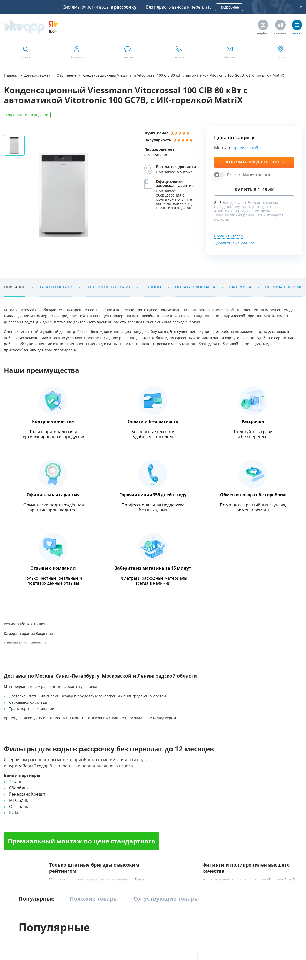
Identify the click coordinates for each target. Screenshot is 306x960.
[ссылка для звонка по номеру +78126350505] (178, 52)
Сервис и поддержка (285, 804)
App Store (21, 857)
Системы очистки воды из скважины (83, 823)
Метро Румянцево (27, 693)
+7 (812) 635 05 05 (44, 660)
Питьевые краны (230, 823)
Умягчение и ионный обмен (161, 823)
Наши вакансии (16, 804)
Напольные (226, 794)
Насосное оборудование (158, 813)
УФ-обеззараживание (155, 804)
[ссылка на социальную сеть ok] (270, 914)
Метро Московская (130, 693)
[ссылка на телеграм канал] (124, 659)
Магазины (12, 794)
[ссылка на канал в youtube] (245, 914)
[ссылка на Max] (232, 927)
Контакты (11, 823)
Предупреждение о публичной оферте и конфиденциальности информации (63, 942)
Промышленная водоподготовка (164, 785)
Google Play (53, 857)
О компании (14, 785)
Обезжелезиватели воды (74, 804)
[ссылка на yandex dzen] (283, 914)
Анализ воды (279, 785)
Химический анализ (285, 794)
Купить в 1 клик (254, 189)
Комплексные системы (72, 785)
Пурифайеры (227, 785)
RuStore (118, 857)
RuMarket (21, 866)
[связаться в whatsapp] (127, 52)
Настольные (226, 804)
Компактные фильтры (72, 794)
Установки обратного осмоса (161, 794)
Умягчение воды (67, 813)
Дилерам (276, 813)
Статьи (9, 813)
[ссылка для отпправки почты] (229, 52)
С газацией (225, 813)
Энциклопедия (40, 362)
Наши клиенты (30, 591)
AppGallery (87, 857)
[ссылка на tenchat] (296, 914)
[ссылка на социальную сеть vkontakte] (232, 914)
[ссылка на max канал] (134, 659)
